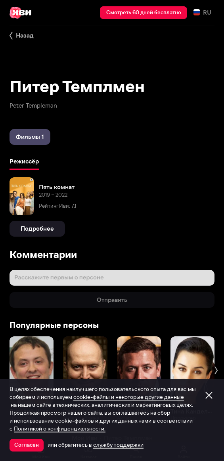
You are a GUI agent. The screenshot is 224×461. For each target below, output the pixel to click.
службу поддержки (118, 445)
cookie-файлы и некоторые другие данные (128, 397)
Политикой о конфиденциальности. (59, 428)
